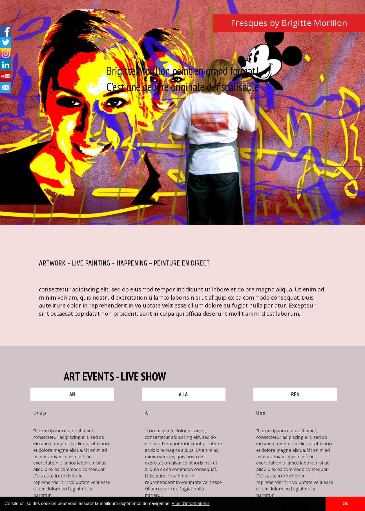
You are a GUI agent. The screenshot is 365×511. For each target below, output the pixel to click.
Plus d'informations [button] (191, 503)
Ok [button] (345, 503)
